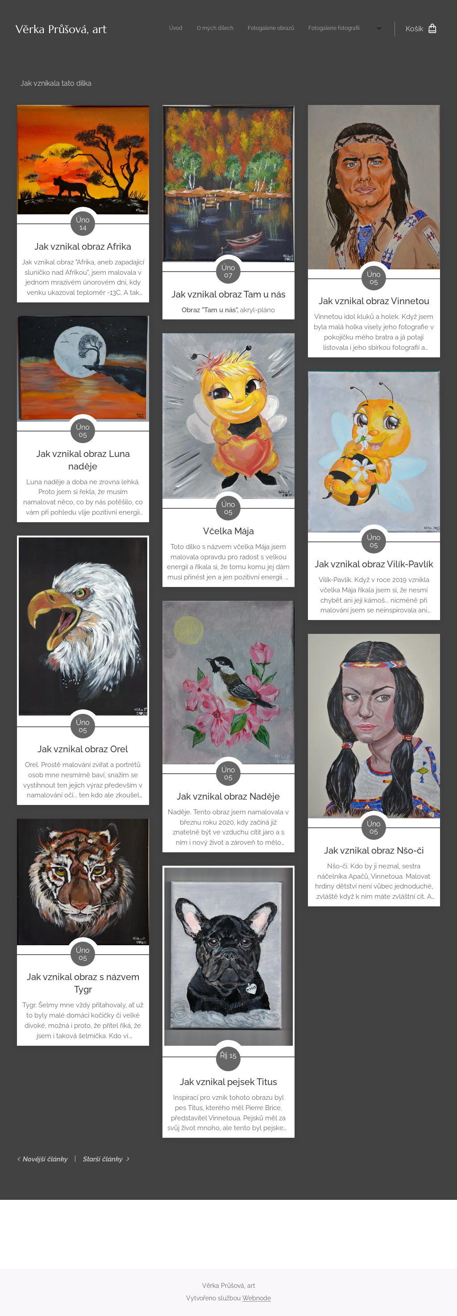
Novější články (45, 1159)
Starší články (103, 1159)
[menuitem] (295, 29)
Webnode (256, 1298)
